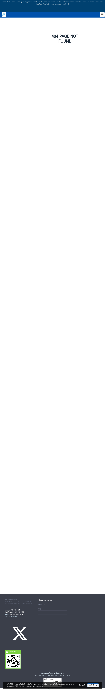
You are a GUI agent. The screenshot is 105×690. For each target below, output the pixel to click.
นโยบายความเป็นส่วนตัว (25, 686)
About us (41, 605)
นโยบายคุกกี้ (39, 686)
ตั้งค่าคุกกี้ (82, 685)
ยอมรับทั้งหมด (93, 685)
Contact (41, 612)
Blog (39, 608)
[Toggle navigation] (102, 14)
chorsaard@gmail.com (17, 614)
